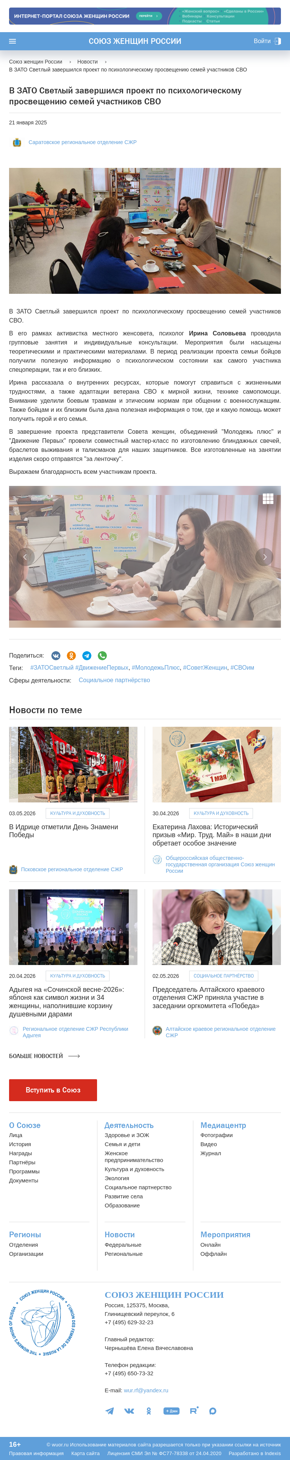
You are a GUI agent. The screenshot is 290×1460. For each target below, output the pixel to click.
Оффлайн (214, 1254)
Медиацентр (223, 1125)
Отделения (23, 1244)
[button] (26, 557)
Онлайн (211, 1244)
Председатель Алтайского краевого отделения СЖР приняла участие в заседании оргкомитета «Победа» (208, 998)
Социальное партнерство (138, 1187)
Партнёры (22, 1162)
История (20, 1144)
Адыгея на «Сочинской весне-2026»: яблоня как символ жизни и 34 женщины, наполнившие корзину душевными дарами (66, 1002)
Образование (122, 1205)
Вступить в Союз (53, 1090)
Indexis (273, 1453)
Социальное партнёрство (114, 680)
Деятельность (129, 1125)
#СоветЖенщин (204, 667)
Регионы (25, 1235)
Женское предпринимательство (134, 1156)
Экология (117, 1178)
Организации (26, 1254)
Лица (15, 1135)
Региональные (123, 1254)
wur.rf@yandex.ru (146, 1390)
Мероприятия (225, 1235)
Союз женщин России (135, 41)
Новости (120, 1235)
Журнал (211, 1153)
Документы (23, 1180)
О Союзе (25, 1125)
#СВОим (241, 667)
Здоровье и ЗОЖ (127, 1135)
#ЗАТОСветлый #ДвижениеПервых (79, 667)
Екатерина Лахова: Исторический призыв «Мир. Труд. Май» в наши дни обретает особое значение (212, 835)
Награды (20, 1153)
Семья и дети (122, 1144)
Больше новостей (44, 1056)
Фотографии (217, 1135)
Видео (209, 1144)
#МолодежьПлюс (155, 667)
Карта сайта (85, 1453)
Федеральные (123, 1244)
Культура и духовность (77, 813)
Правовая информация (36, 1453)
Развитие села (124, 1196)
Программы (24, 1171)
